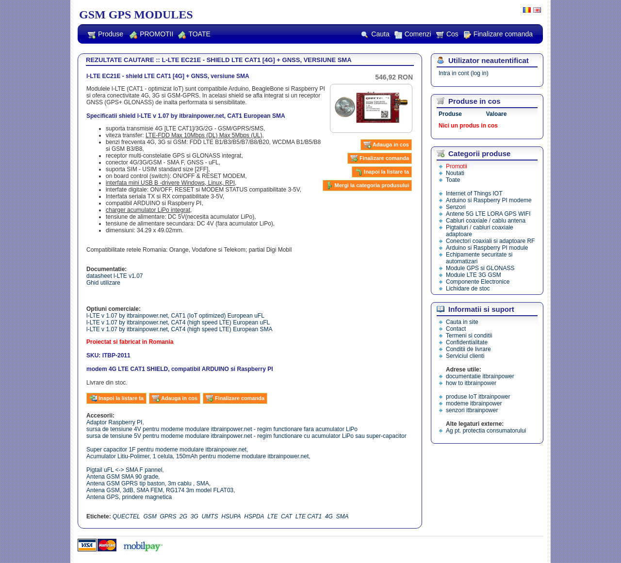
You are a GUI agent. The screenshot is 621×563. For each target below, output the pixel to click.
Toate (453, 180)
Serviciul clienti (465, 356)
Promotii (456, 166)
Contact (456, 328)
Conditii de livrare (468, 349)
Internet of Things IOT (474, 193)
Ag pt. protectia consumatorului (486, 430)
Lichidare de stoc (468, 288)
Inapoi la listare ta (382, 172)
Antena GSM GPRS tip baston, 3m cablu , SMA (147, 483)
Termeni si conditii (469, 335)
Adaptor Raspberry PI (114, 422)
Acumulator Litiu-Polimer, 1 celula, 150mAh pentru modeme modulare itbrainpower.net (197, 456)
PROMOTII (151, 34)
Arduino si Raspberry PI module (487, 247)
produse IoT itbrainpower (478, 396)
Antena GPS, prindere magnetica (129, 497)
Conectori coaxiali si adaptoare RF (490, 241)
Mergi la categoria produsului (367, 185)
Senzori (456, 207)
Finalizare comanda (498, 34)
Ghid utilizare (103, 282)
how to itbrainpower (471, 383)
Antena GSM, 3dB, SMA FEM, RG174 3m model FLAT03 (159, 490)
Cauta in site (462, 322)
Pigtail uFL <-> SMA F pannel (124, 469)
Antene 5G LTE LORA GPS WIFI (488, 213)
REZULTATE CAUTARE (120, 60)
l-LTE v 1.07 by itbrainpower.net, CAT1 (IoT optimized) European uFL (175, 315)
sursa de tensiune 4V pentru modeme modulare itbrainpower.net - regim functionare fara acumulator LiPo (222, 429)
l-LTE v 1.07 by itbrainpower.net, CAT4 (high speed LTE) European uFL (178, 322)
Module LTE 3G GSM (473, 275)
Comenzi (412, 34)
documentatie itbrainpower (480, 376)
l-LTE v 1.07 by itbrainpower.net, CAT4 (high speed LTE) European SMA (179, 329)
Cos (447, 34)
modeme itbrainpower (474, 403)
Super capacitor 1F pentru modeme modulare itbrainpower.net (166, 449)
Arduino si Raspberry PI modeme (489, 200)
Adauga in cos (386, 144)
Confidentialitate (467, 342)
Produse (105, 34)
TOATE (194, 34)
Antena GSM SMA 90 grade (122, 476)
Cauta (375, 34)
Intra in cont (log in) (464, 73)
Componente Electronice (477, 281)
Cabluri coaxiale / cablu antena (485, 220)
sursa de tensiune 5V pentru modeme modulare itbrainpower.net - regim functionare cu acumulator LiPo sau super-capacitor (246, 436)
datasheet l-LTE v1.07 (114, 276)
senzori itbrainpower (472, 410)
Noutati (455, 173)
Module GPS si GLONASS (480, 268)
